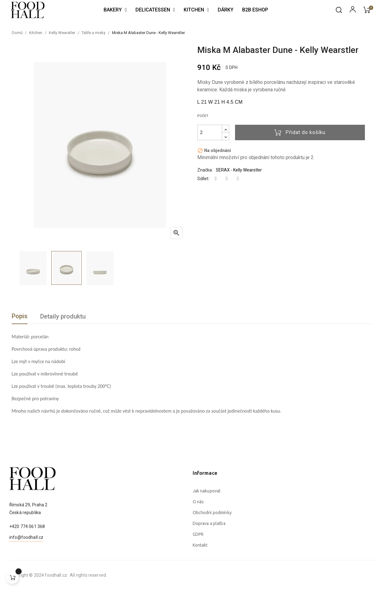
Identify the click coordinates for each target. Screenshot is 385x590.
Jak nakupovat (207, 555)
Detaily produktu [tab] (63, 316)
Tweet (227, 179)
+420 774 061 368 (27, 559)
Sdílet (216, 179)
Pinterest (238, 179)
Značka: (205, 169)
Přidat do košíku (299, 132)
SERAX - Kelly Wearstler (239, 169)
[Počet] (209, 132)
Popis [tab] (20, 316)
